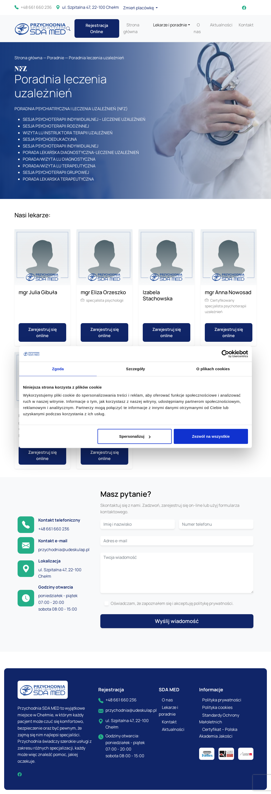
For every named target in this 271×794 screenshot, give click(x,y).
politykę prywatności (213, 603)
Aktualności (221, 25)
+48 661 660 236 (33, 7)
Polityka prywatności (221, 700)
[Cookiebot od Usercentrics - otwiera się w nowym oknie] (225, 354)
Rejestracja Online (97, 28)
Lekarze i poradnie (170, 25)
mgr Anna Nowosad (228, 292)
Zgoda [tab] (58, 368)
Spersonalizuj (135, 436)
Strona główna (28, 58)
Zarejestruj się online (42, 332)
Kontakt (246, 25)
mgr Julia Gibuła (38, 292)
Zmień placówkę (139, 8)
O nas (167, 700)
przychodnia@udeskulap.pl (63, 549)
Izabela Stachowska (157, 295)
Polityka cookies (217, 707)
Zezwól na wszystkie (211, 436)
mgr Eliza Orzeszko (103, 292)
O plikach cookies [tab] (213, 368)
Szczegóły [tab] (135, 368)
